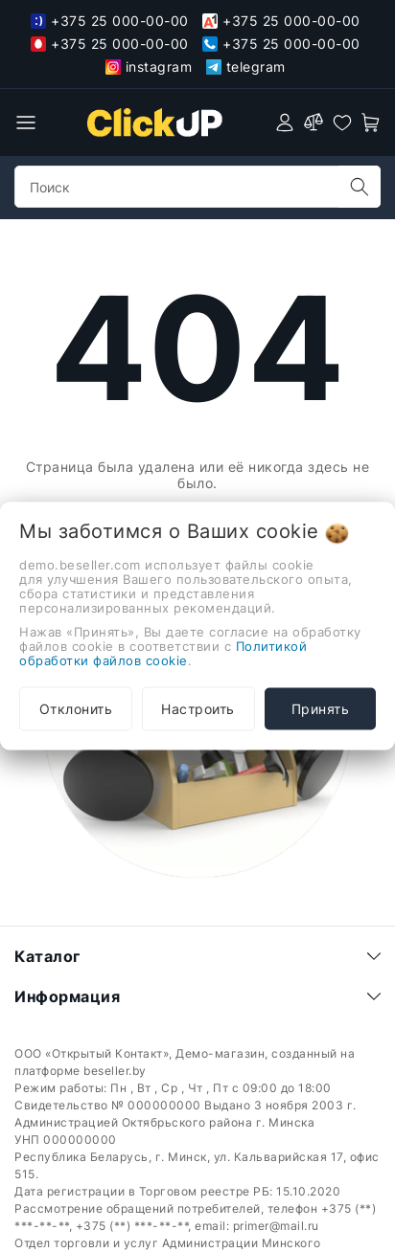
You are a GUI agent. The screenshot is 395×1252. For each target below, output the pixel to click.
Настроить (198, 709)
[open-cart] (371, 122)
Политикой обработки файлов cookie (163, 653)
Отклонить (76, 709)
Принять (320, 709)
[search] (359, 187)
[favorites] (342, 122)
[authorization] (284, 122)
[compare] (313, 122)
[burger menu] (25, 122)
